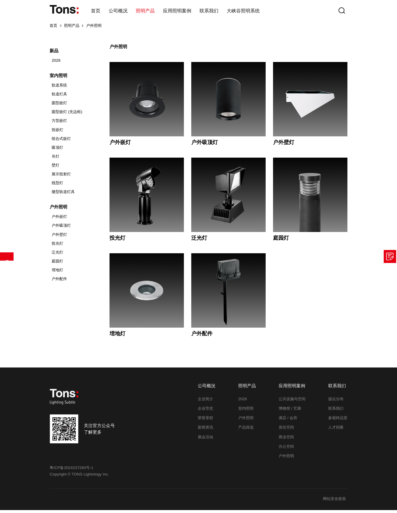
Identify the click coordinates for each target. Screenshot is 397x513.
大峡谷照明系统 (243, 10)
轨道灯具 (59, 97)
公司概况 (118, 10)
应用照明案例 (177, 10)
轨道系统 (59, 88)
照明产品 (145, 10)
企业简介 (205, 402)
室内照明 (246, 411)
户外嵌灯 (59, 220)
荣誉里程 (205, 421)
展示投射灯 (61, 177)
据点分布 (336, 402)
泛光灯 (57, 255)
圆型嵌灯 (59, 106)
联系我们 (209, 10)
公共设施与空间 (292, 402)
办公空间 (286, 449)
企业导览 (205, 411)
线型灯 (57, 186)
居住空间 (286, 430)
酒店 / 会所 (288, 421)
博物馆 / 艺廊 (290, 411)
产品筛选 (7, 256)
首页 (95, 10)
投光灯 (57, 246)
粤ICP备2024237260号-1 (71, 470)
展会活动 (205, 440)
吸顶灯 (57, 150)
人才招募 (336, 430)
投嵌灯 (57, 132)
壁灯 (55, 168)
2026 (56, 63)
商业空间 (286, 440)
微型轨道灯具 (63, 194)
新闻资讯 (205, 430)
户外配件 (59, 282)
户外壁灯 (59, 237)
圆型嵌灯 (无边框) (67, 115)
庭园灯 (57, 264)
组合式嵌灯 (61, 141)
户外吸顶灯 (61, 228)
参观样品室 (337, 421)
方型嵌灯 (59, 124)
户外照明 (94, 28)
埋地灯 (57, 273)
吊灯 (55, 159)
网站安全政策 (333, 502)
